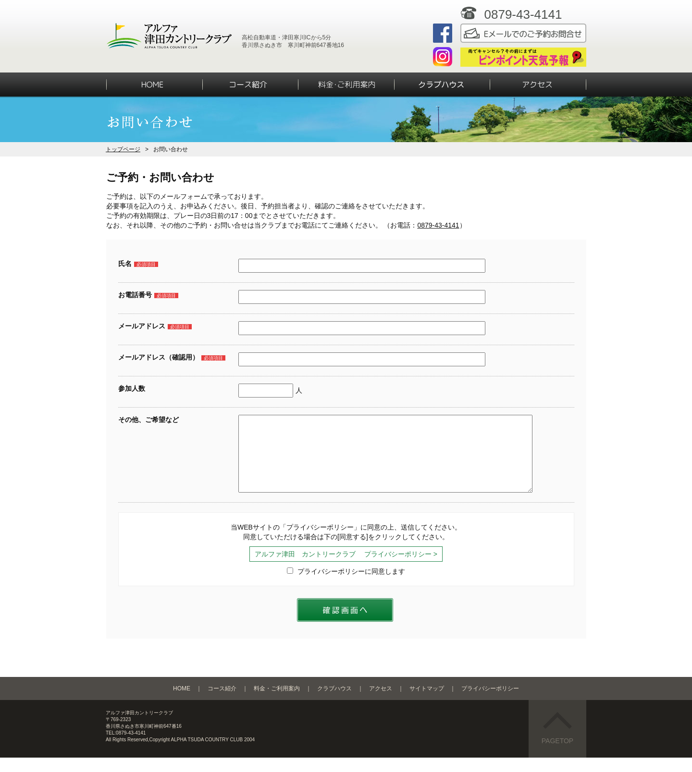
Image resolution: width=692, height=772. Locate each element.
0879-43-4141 (438, 225)
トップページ (123, 149)
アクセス (380, 703)
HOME (181, 703)
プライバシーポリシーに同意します (346, 586)
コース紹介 (222, 703)
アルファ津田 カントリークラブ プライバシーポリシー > (346, 568)
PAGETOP (557, 742)
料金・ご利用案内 (277, 703)
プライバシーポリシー (490, 703)
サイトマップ (426, 703)
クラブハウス (334, 703)
